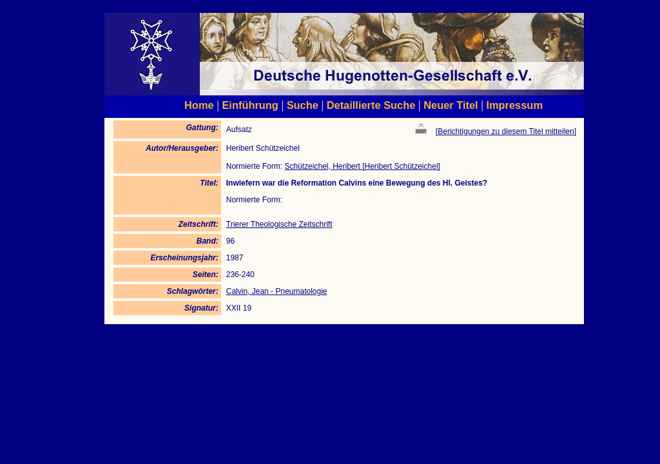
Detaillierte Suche (371, 105)
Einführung (250, 105)
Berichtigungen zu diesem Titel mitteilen (506, 131)
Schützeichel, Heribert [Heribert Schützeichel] (362, 166)
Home (199, 105)
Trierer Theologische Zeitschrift (279, 224)
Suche (302, 105)
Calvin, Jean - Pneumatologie (276, 291)
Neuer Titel (450, 105)
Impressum (514, 105)
